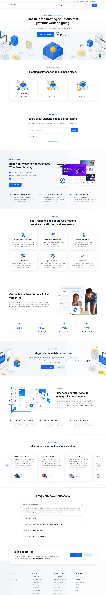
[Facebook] (10, 580)
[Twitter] (13, 580)
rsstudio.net (22, 476)
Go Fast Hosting (12, 4)
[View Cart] (75, 1)
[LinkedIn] (16, 580)
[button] (99, 465)
